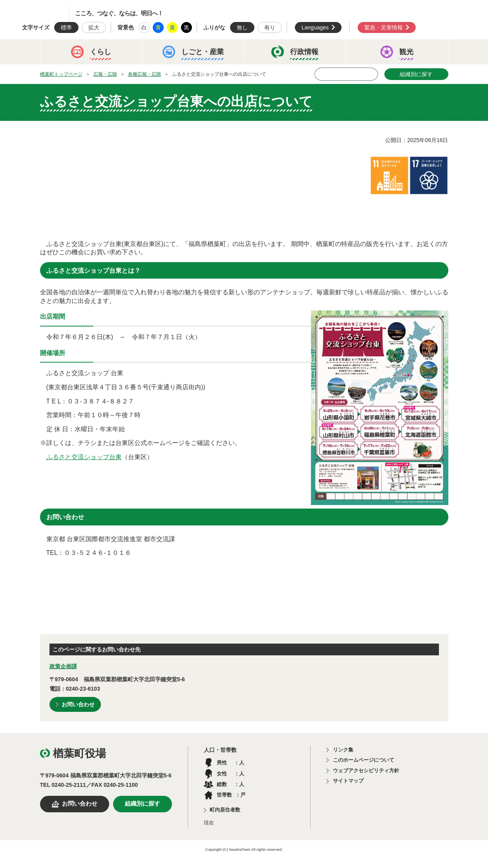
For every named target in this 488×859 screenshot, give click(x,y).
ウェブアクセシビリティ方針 (366, 770)
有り (269, 27)
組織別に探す (416, 74)
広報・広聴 (105, 74)
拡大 (93, 27)
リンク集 (343, 750)
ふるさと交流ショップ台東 (84, 457)
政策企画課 (63, 666)
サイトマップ (348, 781)
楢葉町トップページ (61, 74)
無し (242, 27)
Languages (315, 27)
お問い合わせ (78, 704)
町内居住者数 (225, 810)
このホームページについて (363, 760)
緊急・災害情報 (383, 27)
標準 (66, 27)
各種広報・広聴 (144, 74)
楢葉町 (41, 14)
